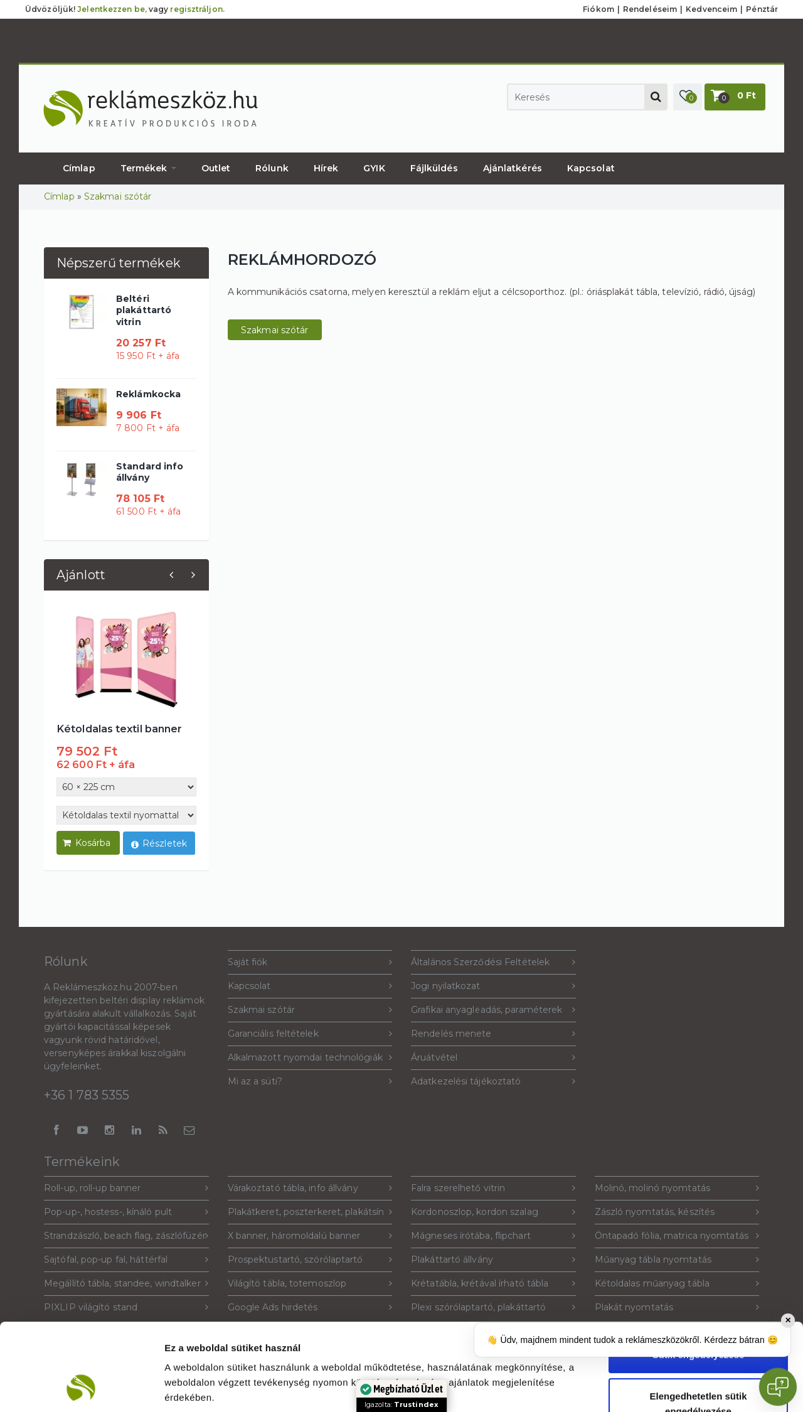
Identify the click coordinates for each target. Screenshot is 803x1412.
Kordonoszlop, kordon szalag (493, 1212)
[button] (687, 96)
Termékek (148, 168)
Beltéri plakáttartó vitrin (143, 310)
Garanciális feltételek (310, 1033)
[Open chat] (778, 1387)
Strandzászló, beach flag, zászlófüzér (126, 1236)
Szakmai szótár (117, 196)
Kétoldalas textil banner (119, 728)
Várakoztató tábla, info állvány (310, 1188)
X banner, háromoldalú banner (310, 1236)
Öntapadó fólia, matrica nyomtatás (677, 1236)
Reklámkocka (148, 394)
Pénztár (762, 9)
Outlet (216, 168)
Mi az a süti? (310, 1081)
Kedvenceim (711, 9)
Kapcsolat (591, 168)
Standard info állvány (149, 472)
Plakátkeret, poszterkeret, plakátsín (310, 1212)
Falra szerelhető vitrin (493, 1188)
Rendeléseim (650, 9)
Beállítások (683, 1387)
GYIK (374, 168)
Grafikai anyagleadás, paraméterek (493, 1010)
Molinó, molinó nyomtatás (677, 1188)
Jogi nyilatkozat (493, 986)
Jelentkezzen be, (112, 9)
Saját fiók (310, 962)
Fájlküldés (434, 168)
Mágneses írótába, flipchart (493, 1236)
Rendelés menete (493, 1033)
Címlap (79, 168)
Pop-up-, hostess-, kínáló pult (126, 1212)
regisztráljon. (197, 9)
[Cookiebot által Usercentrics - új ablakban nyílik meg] (81, 1387)
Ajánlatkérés (512, 168)
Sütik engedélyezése (698, 1273)
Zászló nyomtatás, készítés (677, 1212)
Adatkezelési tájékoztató (493, 1081)
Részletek (159, 845)
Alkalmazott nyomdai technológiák (310, 1057)
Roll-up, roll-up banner (126, 1188)
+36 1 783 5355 (86, 1095)
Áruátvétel (493, 1057)
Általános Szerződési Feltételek (493, 962)
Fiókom (598, 9)
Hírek (326, 168)
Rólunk (272, 168)
